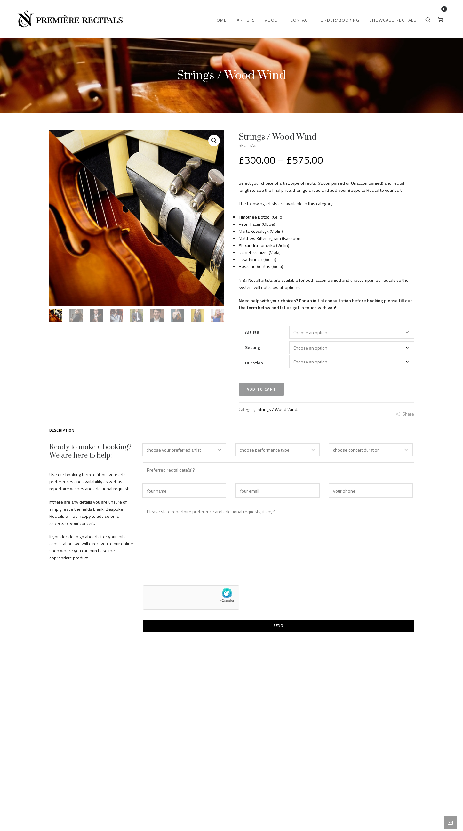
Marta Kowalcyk (254, 231)
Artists (252, 332)
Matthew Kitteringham (260, 238)
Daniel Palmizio (253, 252)
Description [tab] (62, 430)
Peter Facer (250, 224)
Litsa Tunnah (250, 259)
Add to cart (261, 389)
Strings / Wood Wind (277, 409)
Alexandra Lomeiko (257, 245)
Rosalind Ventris (254, 266)
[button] (214, 140)
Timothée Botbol (255, 217)
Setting (252, 347)
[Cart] (441, 19)
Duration (254, 362)
